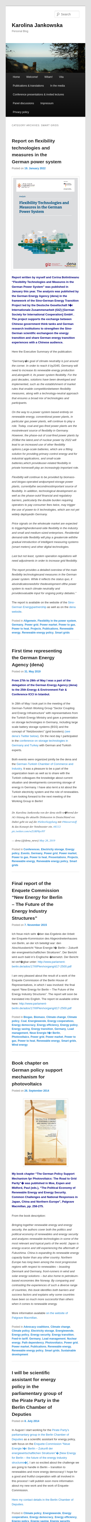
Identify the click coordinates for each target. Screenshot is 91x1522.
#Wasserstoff (69, 821)
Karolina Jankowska (37, 25)
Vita (61, 76)
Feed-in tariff (20, 1338)
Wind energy (20, 1044)
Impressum (46, 103)
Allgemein (30, 620)
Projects (36, 628)
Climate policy (21, 1330)
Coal (24, 1021)
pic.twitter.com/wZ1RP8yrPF (28, 831)
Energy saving (21, 1028)
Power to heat (20, 628)
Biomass (39, 1017)
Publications (50, 628)
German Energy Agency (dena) (56, 685)
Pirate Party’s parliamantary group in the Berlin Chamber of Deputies (40, 1434)
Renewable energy (23, 861)
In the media (57, 85)
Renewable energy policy (37, 632)
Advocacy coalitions (36, 1326)
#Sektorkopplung (47, 821)
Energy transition (42, 1028)
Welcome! (32, 76)
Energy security (40, 1334)
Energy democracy (23, 1025)
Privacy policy (21, 112)
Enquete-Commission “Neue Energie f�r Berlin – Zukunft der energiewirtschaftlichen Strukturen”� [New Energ (44, 1453)
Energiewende (37, 1021)
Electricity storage (52, 849)
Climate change (56, 1017)
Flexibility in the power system (57, 620)
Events (25, 853)
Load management (53, 1338)
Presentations (57, 857)
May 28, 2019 (47, 840)
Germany (17, 624)
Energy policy (69, 1025)
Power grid (31, 624)
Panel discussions (23, 103)
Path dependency (33, 1342)
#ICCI (57, 826)
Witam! (49, 76)
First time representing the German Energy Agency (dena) (37, 657)
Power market (48, 624)
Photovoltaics (20, 1036)
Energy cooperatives (61, 1021)
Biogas (28, 1017)
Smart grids (62, 632)
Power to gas (67, 624)
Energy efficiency (48, 1025)
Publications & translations (28, 85)
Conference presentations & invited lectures (38, 94)
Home (16, 76)
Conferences (32, 849)
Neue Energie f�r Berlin (45, 1032)
